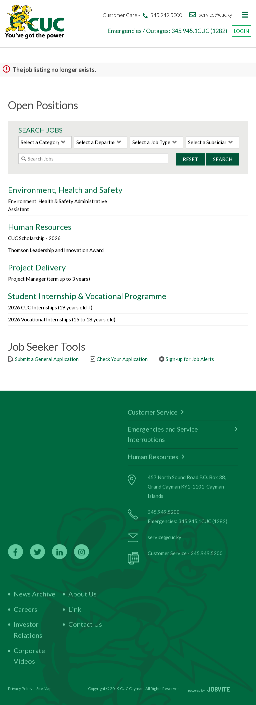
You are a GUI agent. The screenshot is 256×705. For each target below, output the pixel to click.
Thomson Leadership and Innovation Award (56, 250)
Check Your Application (119, 359)
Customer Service (156, 412)
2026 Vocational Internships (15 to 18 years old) (61, 319)
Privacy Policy (20, 688)
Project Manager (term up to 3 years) (49, 279)
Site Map (43, 688)
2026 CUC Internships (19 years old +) (50, 307)
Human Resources (156, 457)
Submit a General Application (43, 359)
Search (222, 159)
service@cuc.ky (164, 537)
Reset (190, 159)
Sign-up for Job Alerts (186, 359)
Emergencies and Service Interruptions (183, 434)
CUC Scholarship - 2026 (34, 238)
